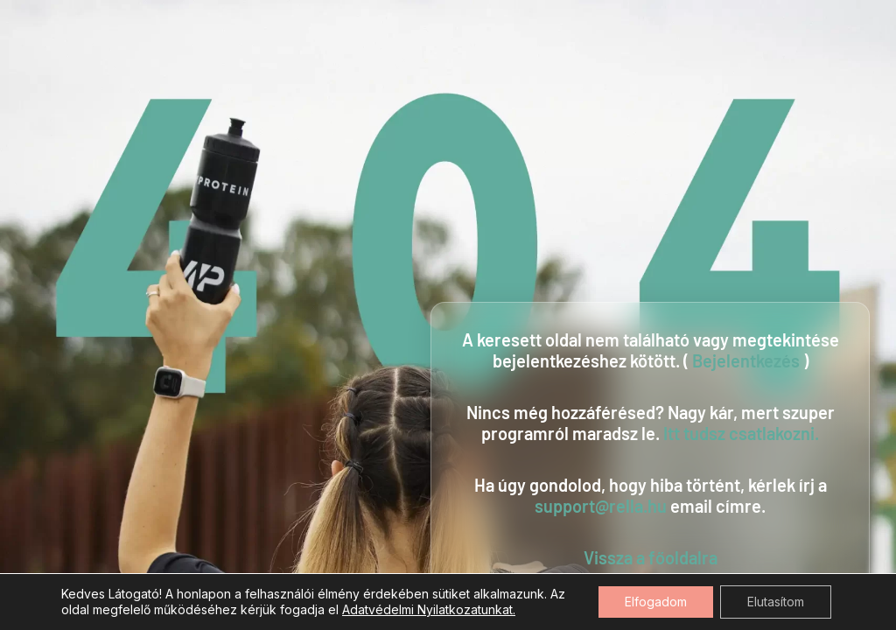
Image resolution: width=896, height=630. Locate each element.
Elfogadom (656, 601)
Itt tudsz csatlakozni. (741, 433)
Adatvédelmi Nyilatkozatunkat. (428, 609)
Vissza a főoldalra (651, 557)
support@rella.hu (601, 505)
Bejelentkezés (746, 360)
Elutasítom (775, 601)
